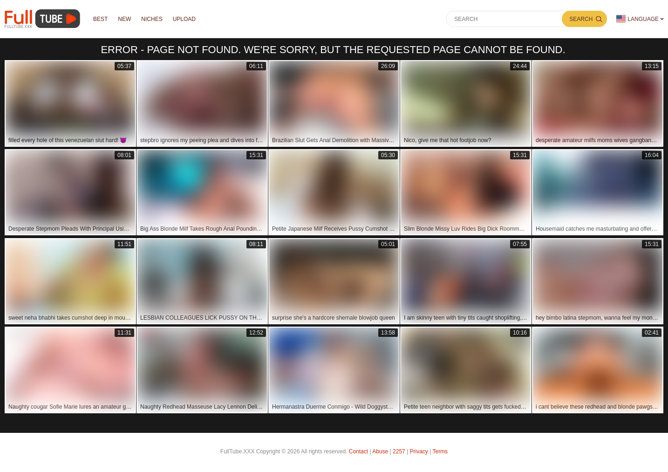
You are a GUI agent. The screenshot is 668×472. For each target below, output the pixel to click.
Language (637, 18)
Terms (440, 451)
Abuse (380, 451)
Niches (151, 19)
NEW (124, 19)
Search (581, 19)
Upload (184, 19)
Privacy (419, 451)
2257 (399, 451)
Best (100, 19)
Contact (358, 451)
